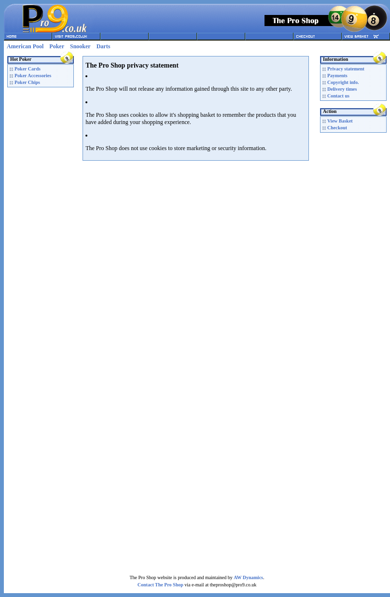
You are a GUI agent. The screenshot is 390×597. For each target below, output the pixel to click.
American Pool (25, 46)
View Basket (340, 121)
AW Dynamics (248, 577)
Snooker (80, 46)
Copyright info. (343, 82)
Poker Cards (27, 68)
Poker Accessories (32, 75)
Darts (104, 46)
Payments (337, 75)
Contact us (338, 95)
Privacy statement (345, 68)
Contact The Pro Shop (160, 584)
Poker (56, 46)
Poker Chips (27, 82)
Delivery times (342, 89)
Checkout (337, 127)
